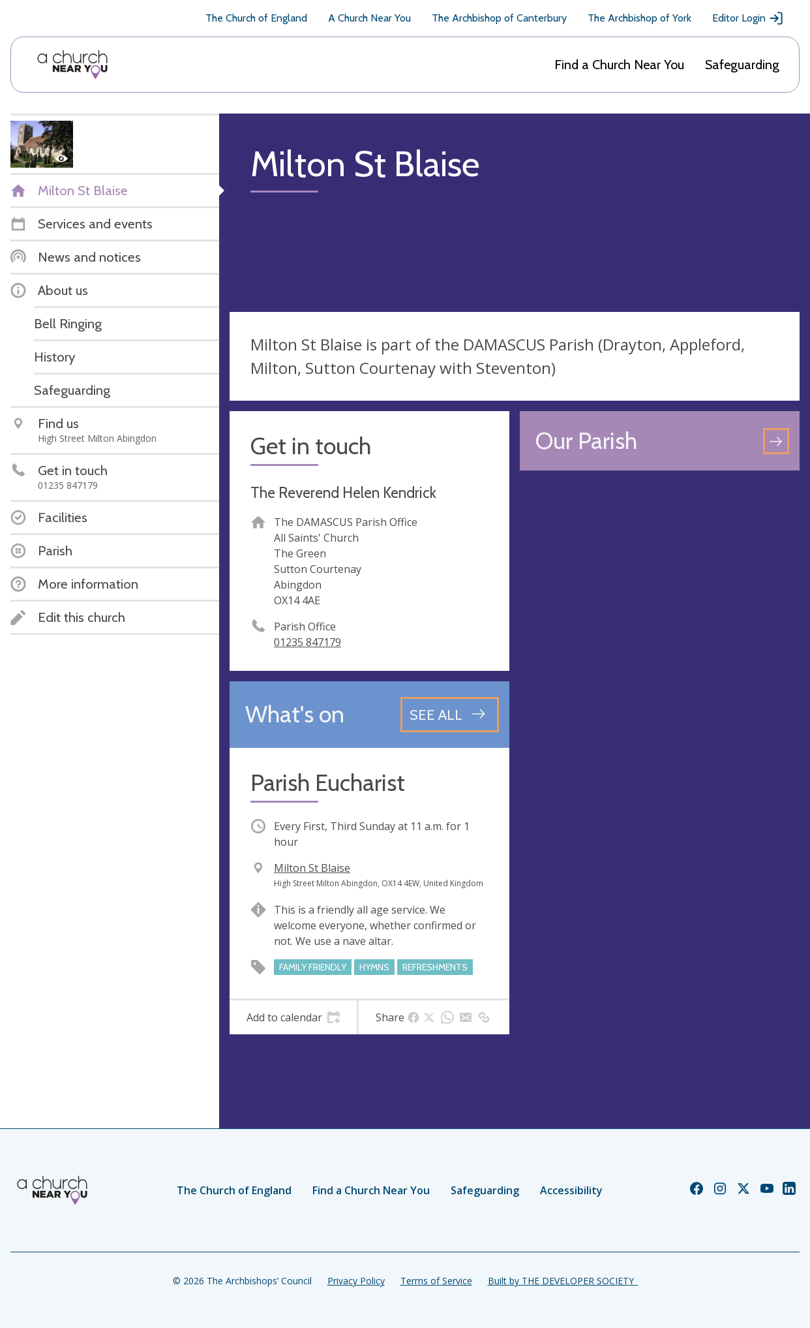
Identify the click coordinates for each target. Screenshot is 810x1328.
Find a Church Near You (619, 64)
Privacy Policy (356, 1280)
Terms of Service (436, 1280)
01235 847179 (307, 642)
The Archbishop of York (639, 18)
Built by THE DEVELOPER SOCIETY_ (563, 1280)
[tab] (293, 1017)
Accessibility (571, 1190)
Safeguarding (742, 64)
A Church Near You (369, 18)
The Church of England (256, 18)
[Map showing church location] (660, 621)
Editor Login (748, 18)
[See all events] (449, 714)
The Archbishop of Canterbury (499, 18)
